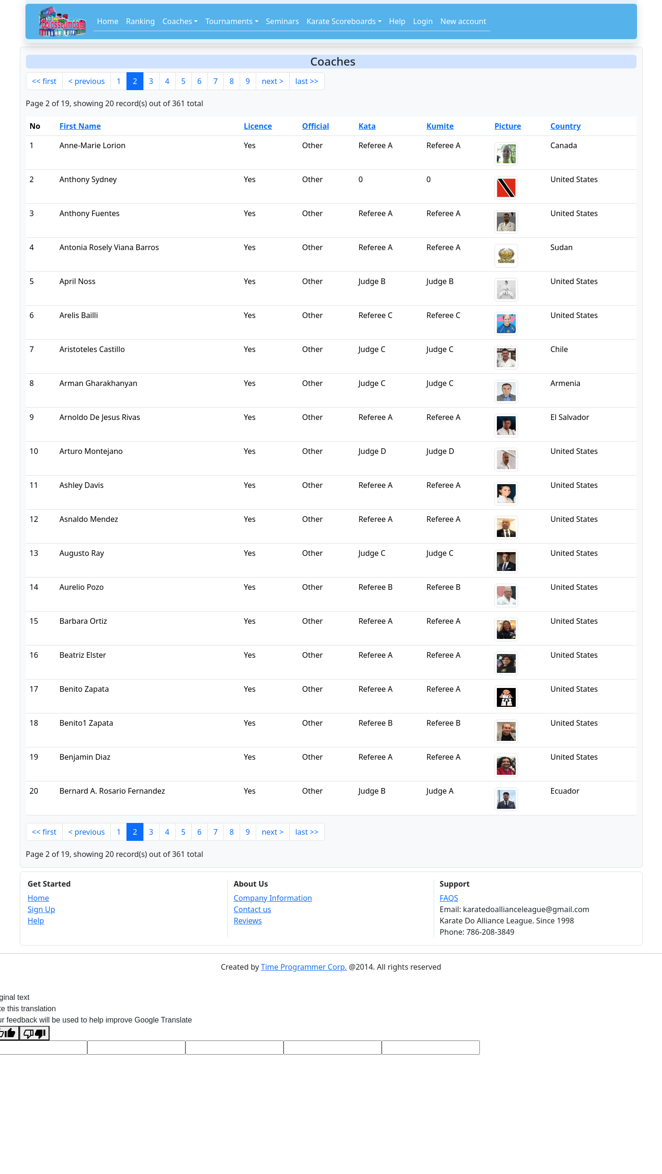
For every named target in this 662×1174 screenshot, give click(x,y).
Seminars (282, 21)
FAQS (449, 898)
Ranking (140, 21)
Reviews (248, 920)
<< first (44, 81)
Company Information (273, 898)
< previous (86, 81)
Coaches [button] (177, 21)
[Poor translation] (34, 1033)
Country (565, 126)
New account (463, 21)
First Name (80, 126)
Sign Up (41, 909)
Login (423, 21)
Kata (367, 126)
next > (273, 81)
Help (397, 21)
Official (315, 126)
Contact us (252, 909)
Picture (507, 126)
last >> (306, 81)
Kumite (440, 126)
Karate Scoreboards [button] (341, 21)
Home (108, 21)
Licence (258, 126)
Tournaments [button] (228, 21)
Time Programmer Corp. (304, 967)
